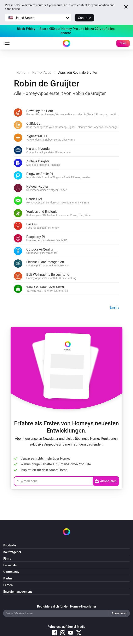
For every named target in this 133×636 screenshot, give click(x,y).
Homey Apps (41, 72)
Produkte (9, 545)
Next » (114, 308)
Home (20, 72)
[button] (38, 17)
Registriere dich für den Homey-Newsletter (66, 606)
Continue (84, 18)
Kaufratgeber (12, 552)
